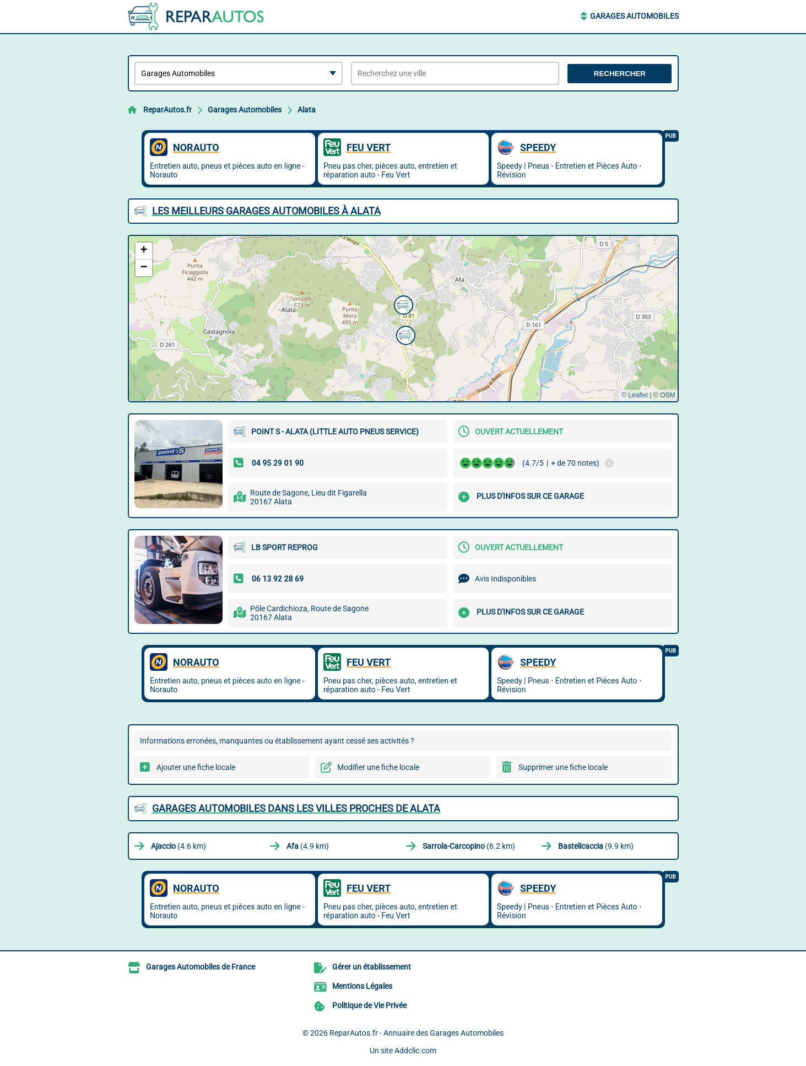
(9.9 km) (596, 846)
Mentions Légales (362, 986)
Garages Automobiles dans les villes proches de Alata (296, 808)
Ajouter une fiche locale (195, 767)
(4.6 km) (178, 846)
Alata (306, 109)
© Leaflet (634, 395)
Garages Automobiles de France (200, 966)
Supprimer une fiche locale (563, 767)
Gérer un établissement (371, 966)
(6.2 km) (469, 846)
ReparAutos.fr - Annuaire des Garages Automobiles (416, 1033)
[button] (404, 334)
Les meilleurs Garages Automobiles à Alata (266, 211)
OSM (667, 395)
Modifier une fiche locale (378, 767)
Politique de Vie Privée (369, 1005)
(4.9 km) (307, 846)
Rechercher (620, 73)
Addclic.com (415, 1050)
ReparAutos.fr (167, 109)
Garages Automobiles (634, 16)
